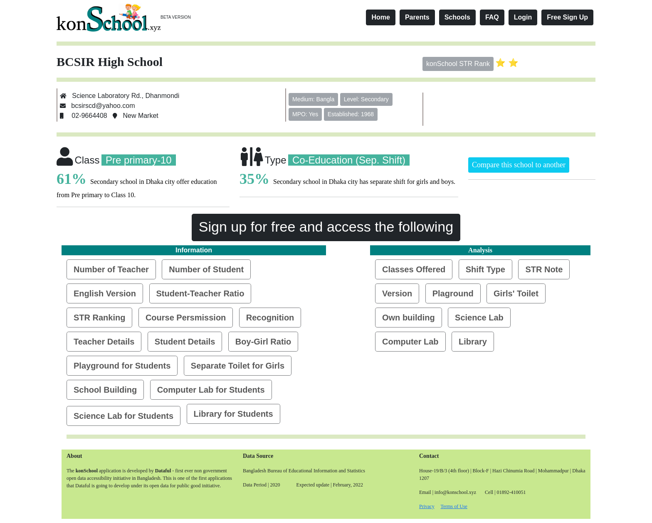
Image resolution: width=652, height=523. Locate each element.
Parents (417, 17)
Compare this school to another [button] (519, 165)
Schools (457, 17)
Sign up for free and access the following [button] (326, 227)
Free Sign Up (567, 17)
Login (523, 17)
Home (380, 17)
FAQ (492, 17)
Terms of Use (453, 506)
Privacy (427, 506)
